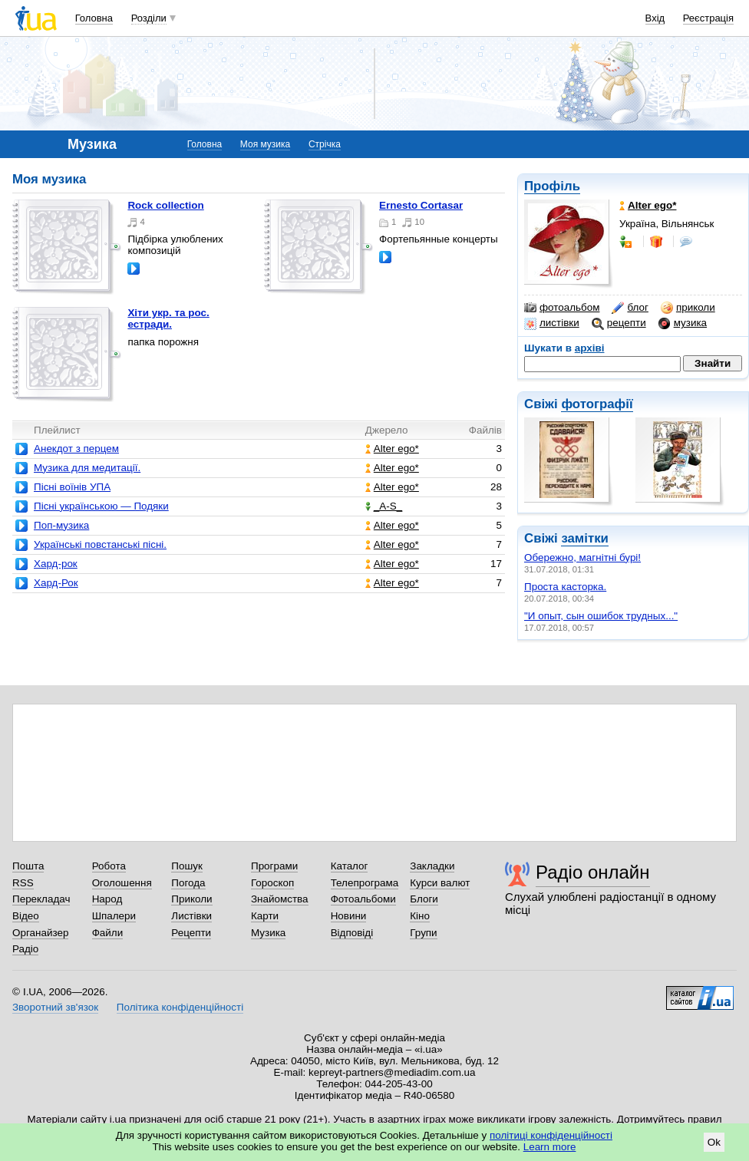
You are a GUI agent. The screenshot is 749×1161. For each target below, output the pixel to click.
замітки (585, 538)
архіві (590, 348)
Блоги (424, 899)
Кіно (420, 916)
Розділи (149, 18)
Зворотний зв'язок (55, 1007)
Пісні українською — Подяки (101, 506)
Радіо (25, 949)
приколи (688, 308)
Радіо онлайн (593, 872)
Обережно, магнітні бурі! (582, 557)
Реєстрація (708, 18)
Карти (265, 916)
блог (630, 308)
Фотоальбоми (363, 899)
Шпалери (114, 916)
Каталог (349, 866)
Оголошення (122, 883)
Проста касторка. (565, 586)
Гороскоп (272, 883)
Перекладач (41, 899)
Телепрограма (365, 883)
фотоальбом (561, 308)
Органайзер (40, 932)
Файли (108, 932)
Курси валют (440, 883)
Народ (107, 899)
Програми (274, 866)
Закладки (432, 866)
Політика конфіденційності (180, 1007)
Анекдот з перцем (76, 448)
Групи (423, 932)
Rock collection (165, 205)
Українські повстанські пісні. (100, 544)
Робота (109, 866)
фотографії (596, 404)
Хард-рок (56, 563)
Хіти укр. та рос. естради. (168, 318)
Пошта (28, 866)
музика (682, 323)
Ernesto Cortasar (421, 205)
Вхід (655, 18)
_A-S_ (383, 506)
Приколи (191, 899)
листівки (551, 323)
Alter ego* (392, 448)
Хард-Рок (56, 583)
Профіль (552, 186)
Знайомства (280, 899)
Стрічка (325, 144)
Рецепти (191, 932)
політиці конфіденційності (551, 1135)
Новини (349, 916)
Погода (188, 883)
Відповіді (352, 932)
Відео (25, 916)
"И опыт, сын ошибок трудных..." (601, 616)
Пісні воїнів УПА (72, 487)
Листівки (191, 916)
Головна (94, 18)
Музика (268, 932)
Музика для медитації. (87, 467)
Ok (714, 1142)
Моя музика (265, 144)
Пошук (187, 866)
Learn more (549, 1147)
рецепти (619, 323)
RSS (23, 883)
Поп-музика (61, 525)
